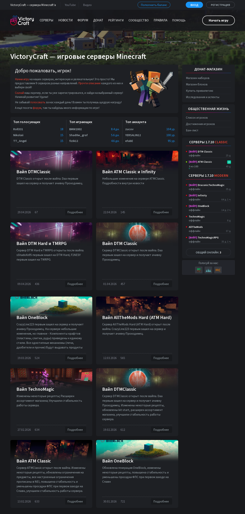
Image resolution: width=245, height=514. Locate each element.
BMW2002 (75, 129)
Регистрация (220, 5)
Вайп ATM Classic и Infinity (129, 172)
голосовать (37, 102)
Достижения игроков (200, 124)
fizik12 (73, 141)
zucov (129, 129)
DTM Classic (200, 151)
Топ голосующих (26, 122)
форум (37, 108)
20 (229, 162)
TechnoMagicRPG (204, 237)
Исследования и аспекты (202, 97)
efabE (129, 141)
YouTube (69, 4)
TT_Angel (19, 141)
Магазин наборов (198, 78)
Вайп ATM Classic (33, 461)
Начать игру (218, 20)
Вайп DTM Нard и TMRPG (41, 243)
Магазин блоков (197, 84)
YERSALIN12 (133, 135)
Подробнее (75, 212)
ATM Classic (200, 161)
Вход (194, 5)
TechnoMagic (197, 216)
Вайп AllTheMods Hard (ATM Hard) (137, 317)
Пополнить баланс (154, 5)
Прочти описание (89, 83)
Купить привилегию (199, 90)
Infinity (198, 195)
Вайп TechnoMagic (35, 389)
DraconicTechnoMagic (206, 185)
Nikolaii (18, 135)
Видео (87, 4)
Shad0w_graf (78, 135)
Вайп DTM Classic (119, 243)
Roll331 (18, 129)
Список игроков (197, 117)
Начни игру (22, 79)
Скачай (19, 93)
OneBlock (199, 206)
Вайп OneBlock (32, 317)
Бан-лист (192, 130)
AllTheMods (196, 227)
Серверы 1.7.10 (208, 142)
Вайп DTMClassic (33, 172)
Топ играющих (80, 122)
